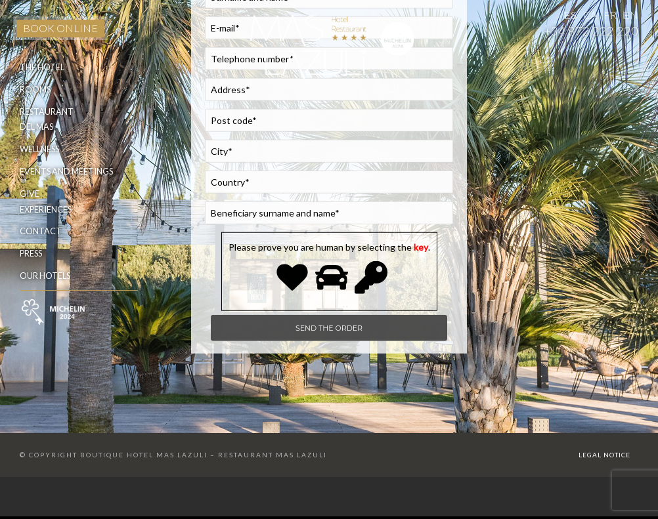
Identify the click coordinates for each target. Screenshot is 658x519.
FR (610, 15)
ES (570, 15)
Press (31, 253)
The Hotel (42, 67)
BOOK (60, 28)
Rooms (35, 89)
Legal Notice (604, 455)
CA (590, 15)
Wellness (39, 149)
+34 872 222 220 (591, 31)
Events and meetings (66, 171)
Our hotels (45, 275)
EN (630, 15)
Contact (41, 231)
